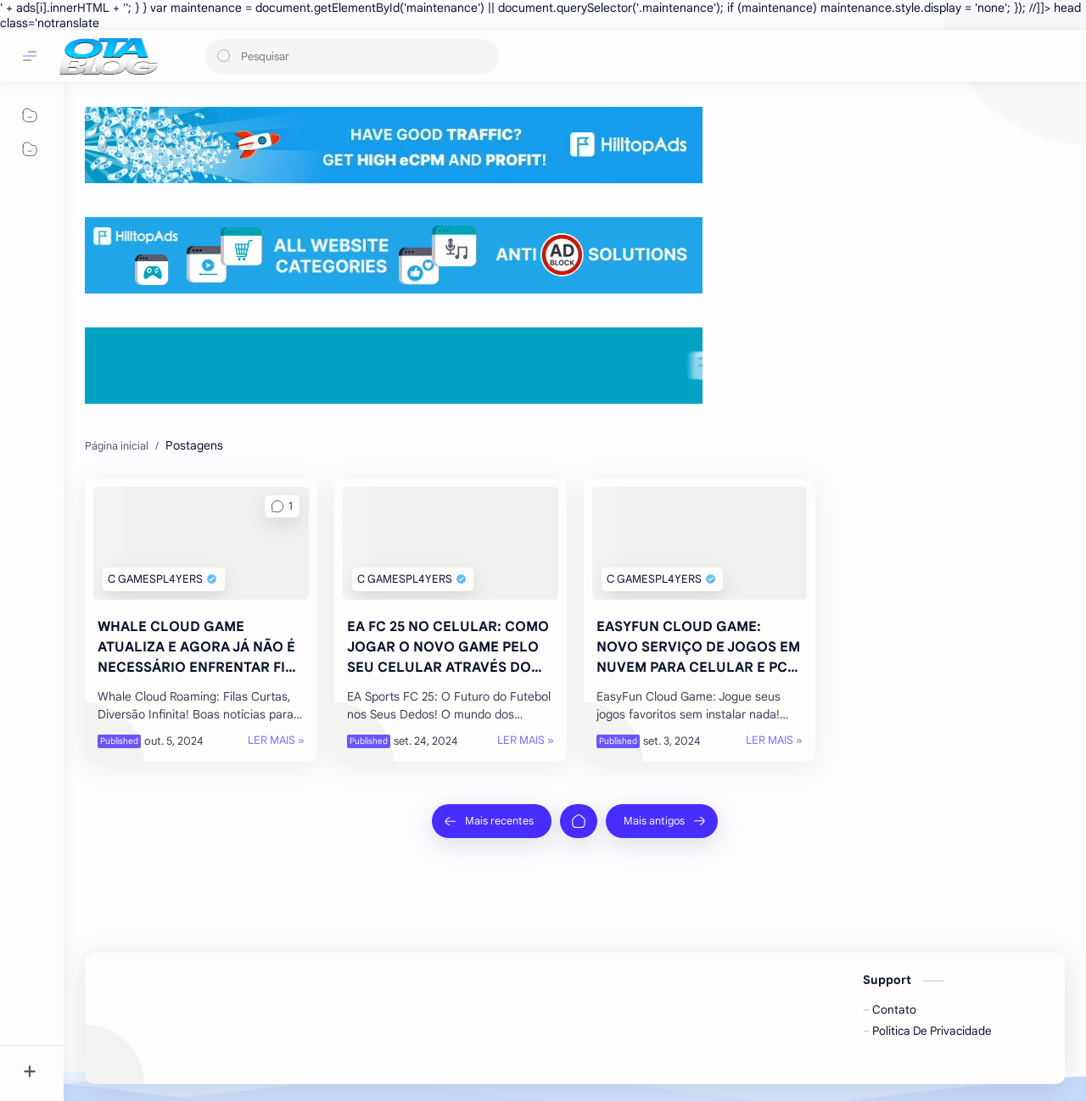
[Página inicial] (578, 821)
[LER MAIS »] (276, 740)
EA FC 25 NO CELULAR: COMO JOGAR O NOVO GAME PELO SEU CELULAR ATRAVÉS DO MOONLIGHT (448, 648)
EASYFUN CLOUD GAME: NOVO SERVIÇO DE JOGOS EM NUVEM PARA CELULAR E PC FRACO (698, 648)
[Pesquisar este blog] (352, 56)
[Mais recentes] (491, 821)
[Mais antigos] (662, 821)
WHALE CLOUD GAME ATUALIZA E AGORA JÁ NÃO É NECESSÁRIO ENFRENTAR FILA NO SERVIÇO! (200, 648)
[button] (282, 506)
